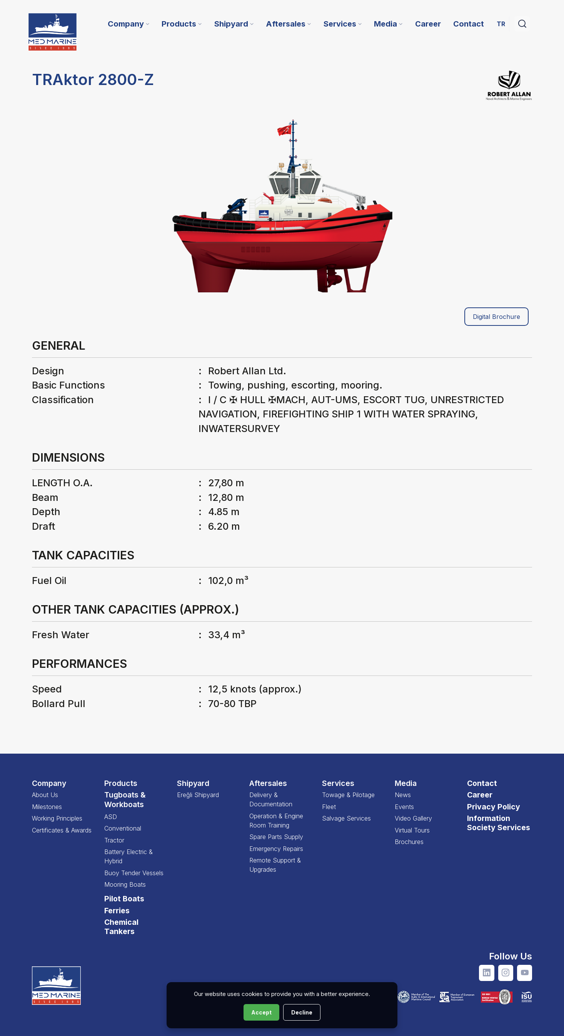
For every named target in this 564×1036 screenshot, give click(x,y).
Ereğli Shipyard (198, 795)
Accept (261, 1012)
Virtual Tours (412, 830)
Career (479, 794)
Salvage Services (346, 818)
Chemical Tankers (121, 927)
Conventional (122, 828)
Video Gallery (413, 818)
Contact (482, 783)
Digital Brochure (496, 317)
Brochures (409, 842)
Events (404, 807)
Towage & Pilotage (348, 795)
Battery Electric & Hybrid (128, 856)
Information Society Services (498, 823)
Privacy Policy (493, 806)
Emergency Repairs (276, 848)
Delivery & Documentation (270, 799)
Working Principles (57, 818)
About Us (45, 795)
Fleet (329, 807)
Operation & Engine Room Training (276, 820)
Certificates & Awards (62, 830)
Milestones (47, 807)
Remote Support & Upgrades (275, 864)
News (403, 795)
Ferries (117, 910)
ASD (110, 817)
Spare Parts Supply (276, 837)
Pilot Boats (124, 898)
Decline (301, 1012)
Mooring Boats (125, 884)
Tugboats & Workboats (125, 799)
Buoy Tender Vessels (134, 873)
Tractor (114, 840)
